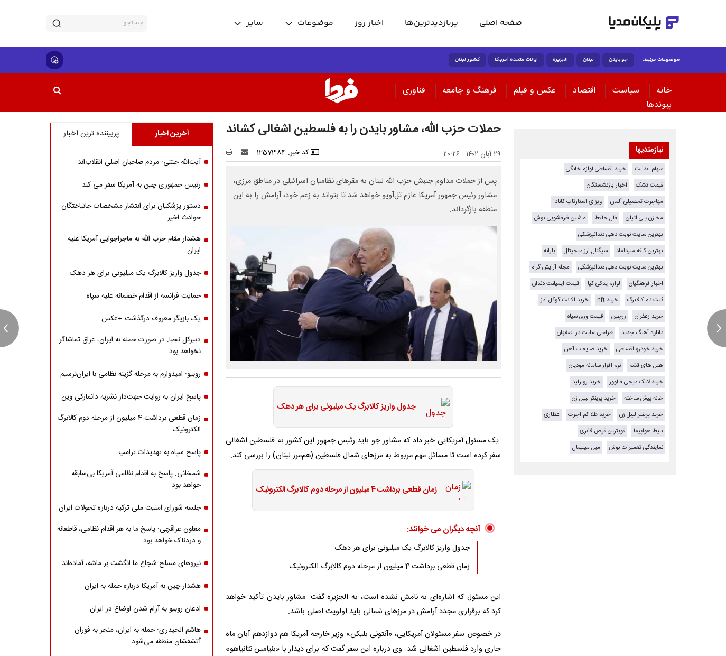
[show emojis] (54, 60)
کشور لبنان (467, 60)
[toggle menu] (308, 23)
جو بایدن (618, 60)
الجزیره (560, 60)
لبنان (588, 60)
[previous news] (9, 328)
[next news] (716, 328)
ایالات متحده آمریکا (516, 60)
